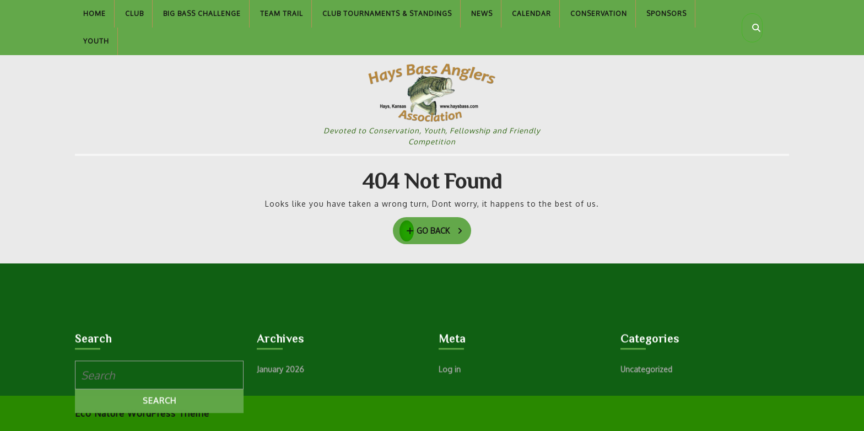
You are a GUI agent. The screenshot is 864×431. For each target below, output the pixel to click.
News (482, 13)
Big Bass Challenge (202, 13)
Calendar (531, 13)
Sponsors (666, 13)
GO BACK (435, 231)
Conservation (598, 13)
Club (134, 13)
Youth (96, 41)
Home (94, 13)
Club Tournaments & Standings (387, 13)
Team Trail (281, 13)
